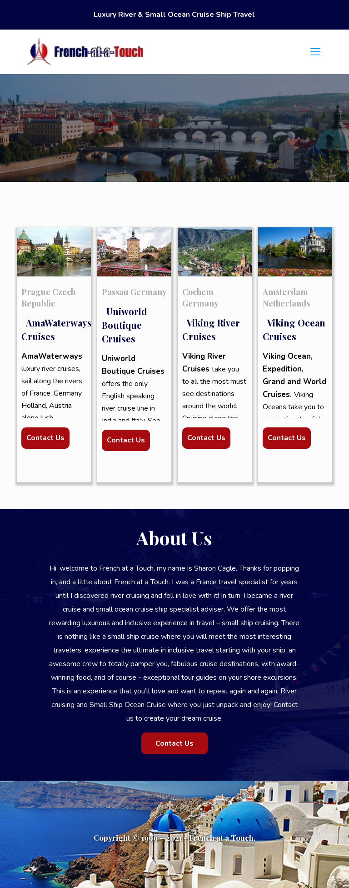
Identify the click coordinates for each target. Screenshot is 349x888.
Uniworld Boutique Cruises (124, 325)
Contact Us (45, 438)
